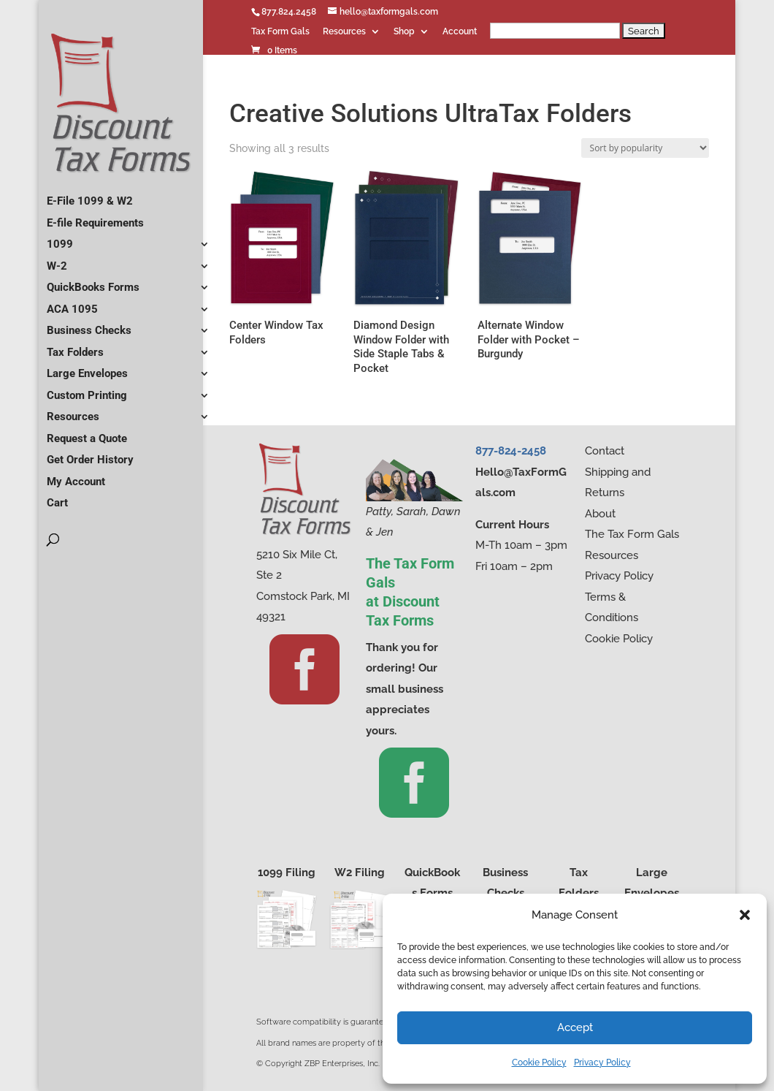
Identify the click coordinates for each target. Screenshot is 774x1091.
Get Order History (90, 454)
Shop (404, 32)
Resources (344, 32)
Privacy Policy (602, 1062)
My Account (76, 476)
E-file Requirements (95, 217)
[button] (744, 915)
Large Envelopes (87, 367)
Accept (575, 1027)
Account (459, 32)
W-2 (57, 260)
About (600, 513)
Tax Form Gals (280, 32)
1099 (60, 238)
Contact (604, 450)
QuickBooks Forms (93, 281)
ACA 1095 (72, 303)
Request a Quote (87, 432)
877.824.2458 (288, 12)
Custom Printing (87, 389)
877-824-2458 (510, 450)
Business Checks (89, 324)
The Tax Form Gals (632, 534)
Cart (57, 497)
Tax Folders (75, 346)
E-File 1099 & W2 (90, 195)
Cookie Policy (539, 1062)
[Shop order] (645, 148)
